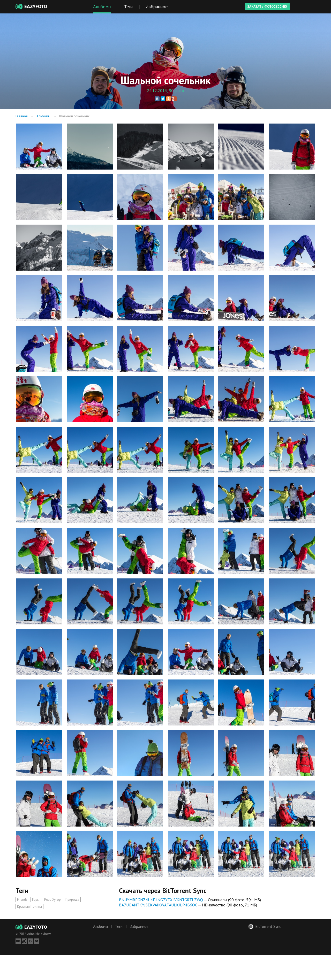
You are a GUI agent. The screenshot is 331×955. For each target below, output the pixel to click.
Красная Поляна (29, 906)
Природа (72, 899)
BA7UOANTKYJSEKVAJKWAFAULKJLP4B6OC (158, 904)
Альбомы (43, 116)
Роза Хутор (52, 899)
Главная (22, 116)
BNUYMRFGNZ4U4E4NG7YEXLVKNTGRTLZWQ (161, 899)
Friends (22, 899)
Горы (36, 899)
